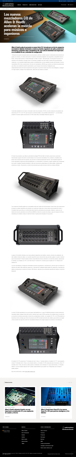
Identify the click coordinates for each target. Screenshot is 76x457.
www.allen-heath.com (30, 371)
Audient (23, 434)
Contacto (43, 432)
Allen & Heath (24, 430)
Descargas (43, 437)
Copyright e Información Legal (47, 445)
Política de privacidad (69, 453)
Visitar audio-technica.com (46, 447)
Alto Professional (25, 432)
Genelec (23, 437)
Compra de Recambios (45, 443)
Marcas (19, 4)
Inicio (4, 8)
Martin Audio (24, 439)
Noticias (40, 4)
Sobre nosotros (32, 4)
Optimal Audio (25, 441)
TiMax (23, 443)
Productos (25, 4)
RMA (42, 441)
